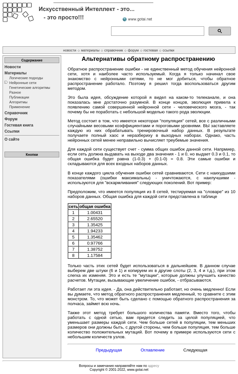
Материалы (16, 73)
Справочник (16, 113)
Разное (15, 92)
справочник (113, 50)
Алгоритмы (18, 102)
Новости (13, 67)
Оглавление (153, 350)
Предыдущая (109, 350)
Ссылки (12, 131)
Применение (19, 107)
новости (69, 50)
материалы (90, 50)
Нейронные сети (22, 83)
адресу (153, 366)
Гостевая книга (19, 125)
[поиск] (157, 31)
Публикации (19, 97)
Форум (11, 119)
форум (133, 50)
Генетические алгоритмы (29, 87)
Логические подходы (26, 78)
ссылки (168, 50)
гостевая (151, 50)
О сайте (12, 139)
